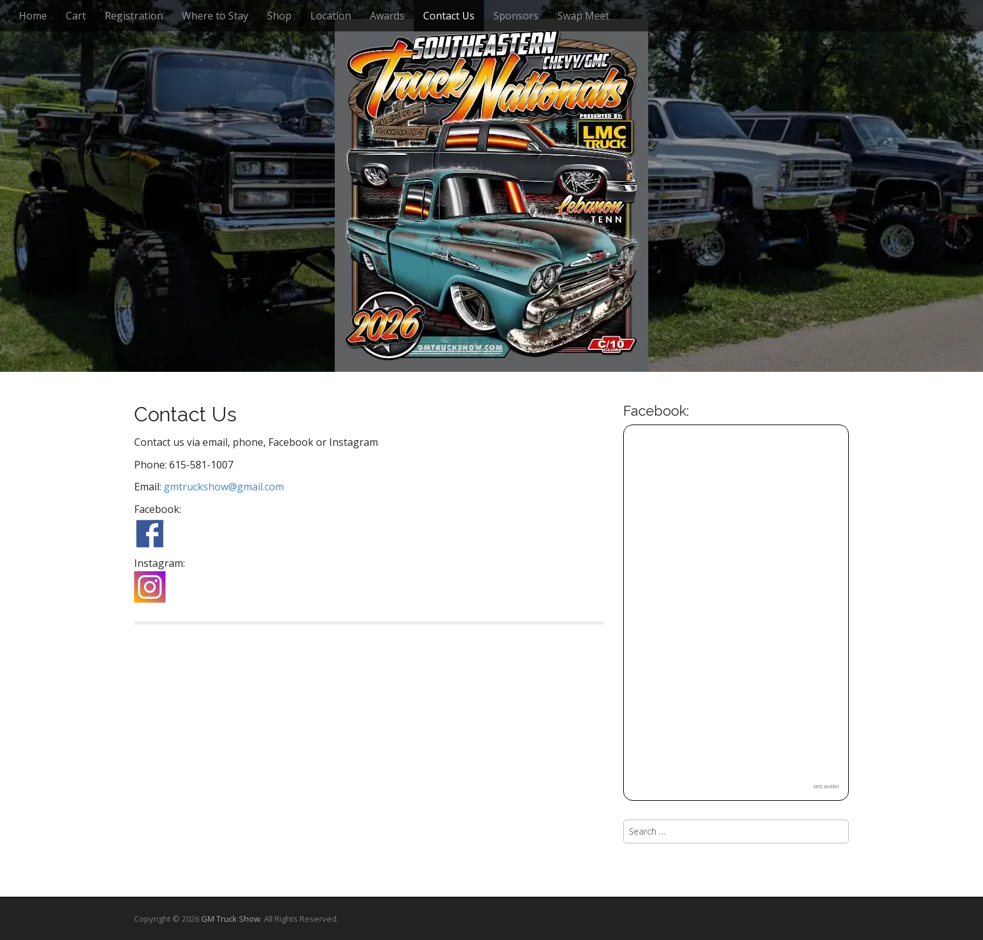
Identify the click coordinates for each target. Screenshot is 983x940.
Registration (134, 16)
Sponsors (516, 16)
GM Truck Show (230, 918)
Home (33, 16)
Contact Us (449, 16)
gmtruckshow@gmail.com (224, 487)
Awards (387, 16)
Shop (279, 16)
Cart (76, 16)
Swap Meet (583, 16)
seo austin (826, 786)
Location (330, 16)
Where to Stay (215, 16)
